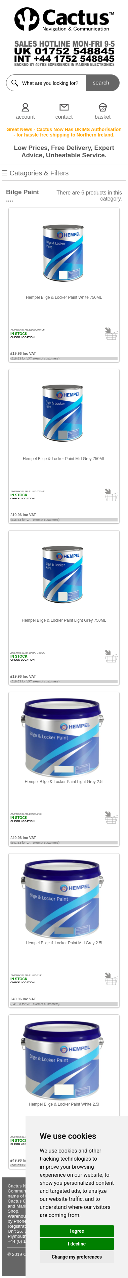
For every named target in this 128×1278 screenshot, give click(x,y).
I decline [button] (77, 1243)
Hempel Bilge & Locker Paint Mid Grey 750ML (64, 458)
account (25, 117)
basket (103, 117)
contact (64, 117)
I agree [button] (77, 1231)
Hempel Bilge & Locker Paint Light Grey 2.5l (64, 781)
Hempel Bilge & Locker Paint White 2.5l (64, 1104)
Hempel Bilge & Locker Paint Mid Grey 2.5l (64, 943)
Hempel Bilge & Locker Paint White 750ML (64, 297)
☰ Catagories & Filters (64, 175)
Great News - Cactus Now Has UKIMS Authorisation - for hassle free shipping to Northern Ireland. (64, 132)
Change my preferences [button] (77, 1257)
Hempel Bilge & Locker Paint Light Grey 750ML (64, 620)
